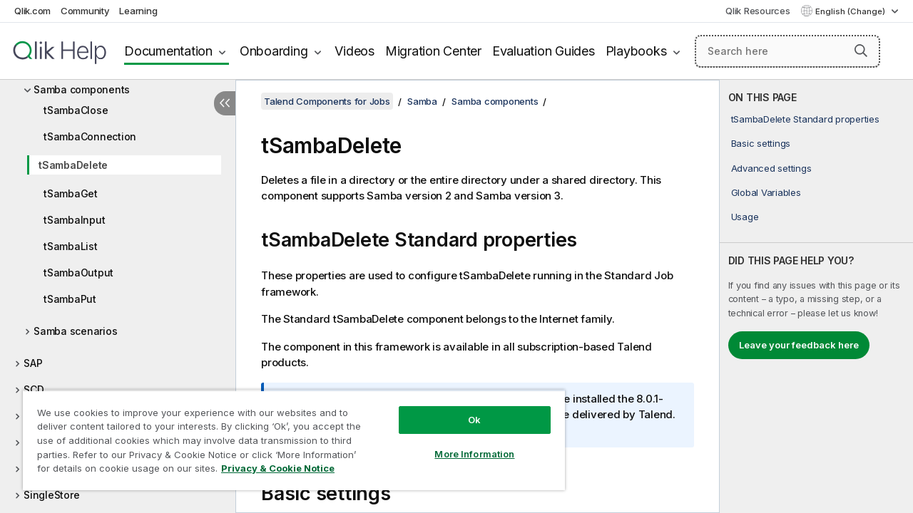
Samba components (82, 89)
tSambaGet (71, 193)
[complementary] (816, 296)
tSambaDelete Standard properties (805, 119)
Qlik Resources (757, 10)
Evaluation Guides (543, 50)
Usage (745, 216)
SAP (33, 363)
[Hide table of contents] (224, 103)
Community (85, 10)
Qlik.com (32, 10)
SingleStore (51, 495)
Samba (422, 101)
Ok (463, 409)
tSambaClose (76, 110)
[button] (861, 50)
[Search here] (787, 51)
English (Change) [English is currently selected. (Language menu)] (851, 11)
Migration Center (433, 50)
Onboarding (274, 50)
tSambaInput (74, 220)
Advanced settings (771, 168)
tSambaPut (70, 299)
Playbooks (636, 50)
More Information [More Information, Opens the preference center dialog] (464, 443)
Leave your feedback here (799, 345)
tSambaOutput (78, 272)
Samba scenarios (75, 331)
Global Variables (766, 192)
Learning (138, 10)
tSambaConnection (90, 136)
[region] (287, 434)
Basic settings (761, 143)
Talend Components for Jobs (327, 101)
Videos (354, 50)
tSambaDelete (73, 165)
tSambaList (71, 246)
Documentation (168, 50)
